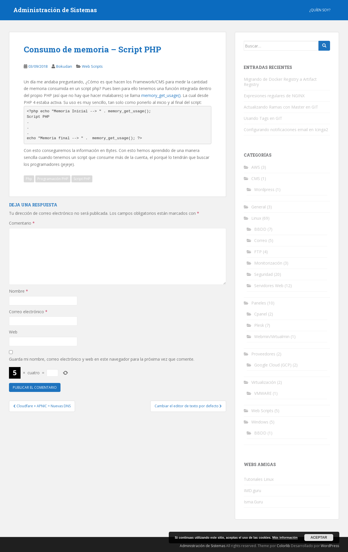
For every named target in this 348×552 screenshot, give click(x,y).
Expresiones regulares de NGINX (274, 95)
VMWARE (263, 393)
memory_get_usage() (161, 95)
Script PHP (82, 178)
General (258, 207)
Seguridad (263, 274)
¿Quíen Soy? (319, 10)
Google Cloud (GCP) (273, 365)
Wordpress (264, 189)
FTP (258, 251)
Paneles (258, 303)
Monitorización (268, 263)
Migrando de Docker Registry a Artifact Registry (280, 81)
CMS (255, 178)
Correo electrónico (28, 311)
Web (13, 332)
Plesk (259, 325)
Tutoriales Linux (259, 479)
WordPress (330, 545)
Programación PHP (52, 178)
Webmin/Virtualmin (272, 336)
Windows (259, 422)
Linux (256, 218)
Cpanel (260, 314)
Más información (285, 537)
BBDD (260, 229)
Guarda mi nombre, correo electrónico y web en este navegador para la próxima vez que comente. (101, 359)
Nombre (18, 291)
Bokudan (64, 66)
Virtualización (263, 382)
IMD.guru (252, 490)
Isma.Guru (253, 502)
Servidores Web (268, 285)
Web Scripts (92, 66)
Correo (260, 240)
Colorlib (283, 545)
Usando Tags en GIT (263, 118)
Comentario (22, 223)
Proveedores (263, 354)
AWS (255, 167)
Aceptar (318, 538)
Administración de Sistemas (55, 10)
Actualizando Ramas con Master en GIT (281, 107)
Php (29, 178)
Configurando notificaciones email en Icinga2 (286, 129)
